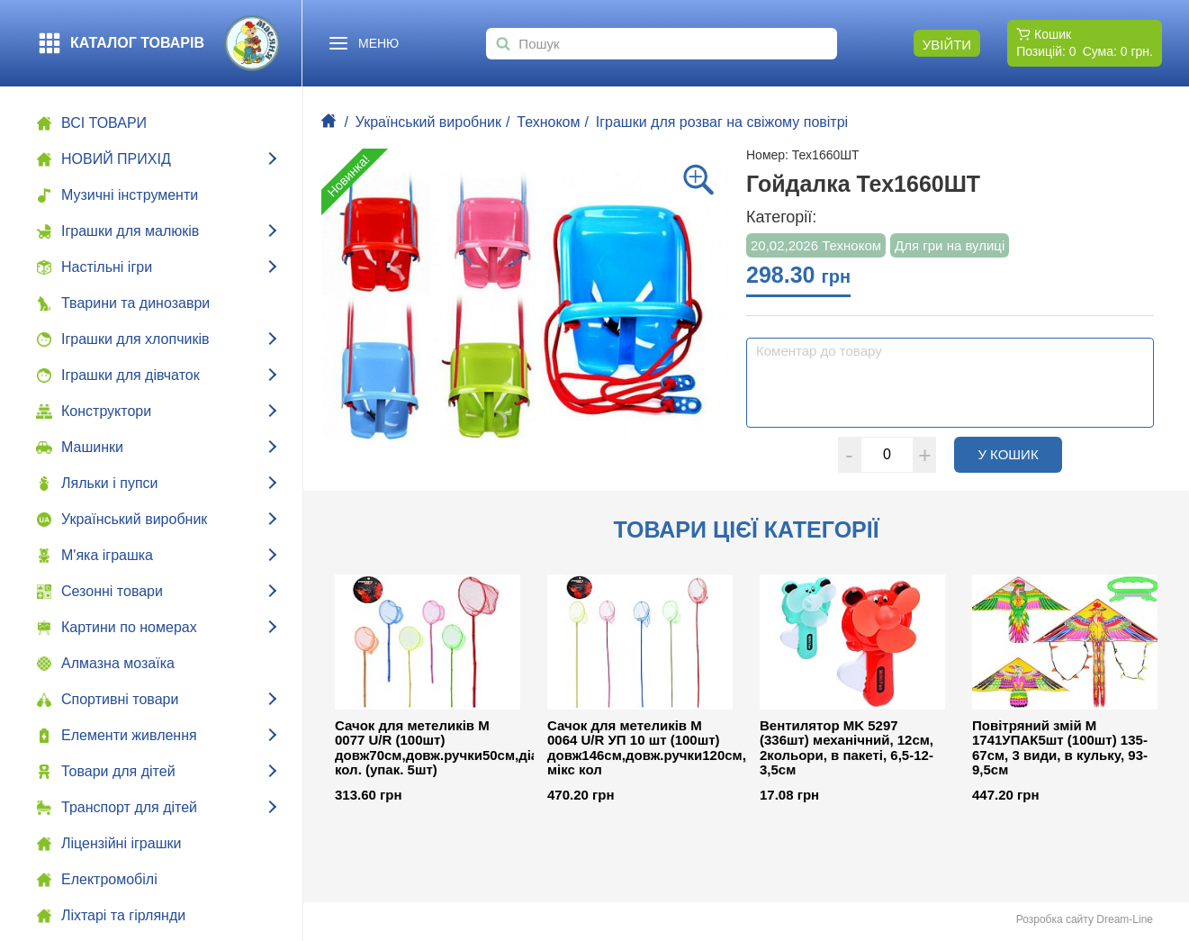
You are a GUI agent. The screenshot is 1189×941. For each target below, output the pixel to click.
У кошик (1019, 454)
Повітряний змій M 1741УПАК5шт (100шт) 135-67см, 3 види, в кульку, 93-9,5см (1060, 748)
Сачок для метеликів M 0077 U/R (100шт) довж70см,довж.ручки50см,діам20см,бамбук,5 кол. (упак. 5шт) (427, 748)
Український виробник (428, 122)
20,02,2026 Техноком (816, 245)
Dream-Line (1124, 919)
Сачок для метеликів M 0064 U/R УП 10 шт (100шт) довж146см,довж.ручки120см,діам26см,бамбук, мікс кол (640, 748)
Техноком (548, 122)
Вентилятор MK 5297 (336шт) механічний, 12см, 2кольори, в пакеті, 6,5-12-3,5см (846, 748)
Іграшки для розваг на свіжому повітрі (722, 122)
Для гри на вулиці (949, 245)
